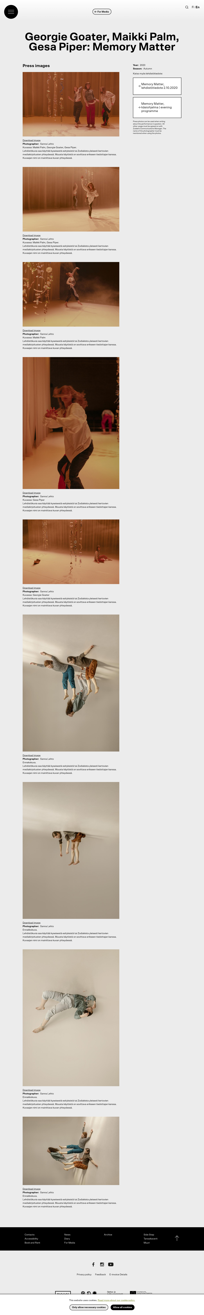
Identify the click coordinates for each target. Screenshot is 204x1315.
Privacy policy (84, 1274)
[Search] (186, 7)
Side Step (149, 1235)
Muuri (147, 1243)
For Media (102, 12)
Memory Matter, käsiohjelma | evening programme (156, 107)
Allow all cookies (122, 1307)
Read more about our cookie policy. (116, 1300)
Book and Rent (32, 1243)
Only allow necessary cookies (89, 1307)
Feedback (100, 1274)
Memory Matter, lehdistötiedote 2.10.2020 (159, 86)
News (67, 1235)
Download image (31, 140)
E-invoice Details (118, 1274)
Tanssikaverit (151, 1239)
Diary (67, 1239)
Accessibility (31, 1239)
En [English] (197, 7)
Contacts (29, 1235)
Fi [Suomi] (193, 7)
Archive (108, 1235)
